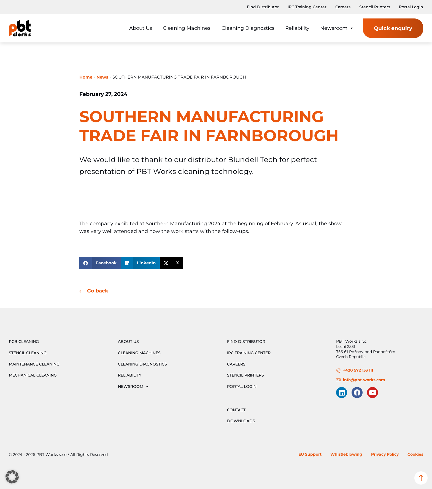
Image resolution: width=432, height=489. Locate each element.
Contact (236, 409)
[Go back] (82, 291)
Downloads (241, 420)
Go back (97, 291)
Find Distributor (263, 6)
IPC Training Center (307, 6)
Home (85, 77)
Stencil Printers (374, 6)
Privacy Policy (385, 454)
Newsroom (337, 28)
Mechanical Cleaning (33, 375)
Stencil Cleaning (28, 352)
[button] (100, 263)
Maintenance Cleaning (34, 364)
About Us (140, 28)
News (102, 77)
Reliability (297, 28)
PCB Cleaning (24, 341)
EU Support (310, 454)
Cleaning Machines (186, 28)
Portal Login (411, 6)
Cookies (415, 454)
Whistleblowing (346, 454)
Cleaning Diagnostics (248, 28)
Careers (342, 6)
